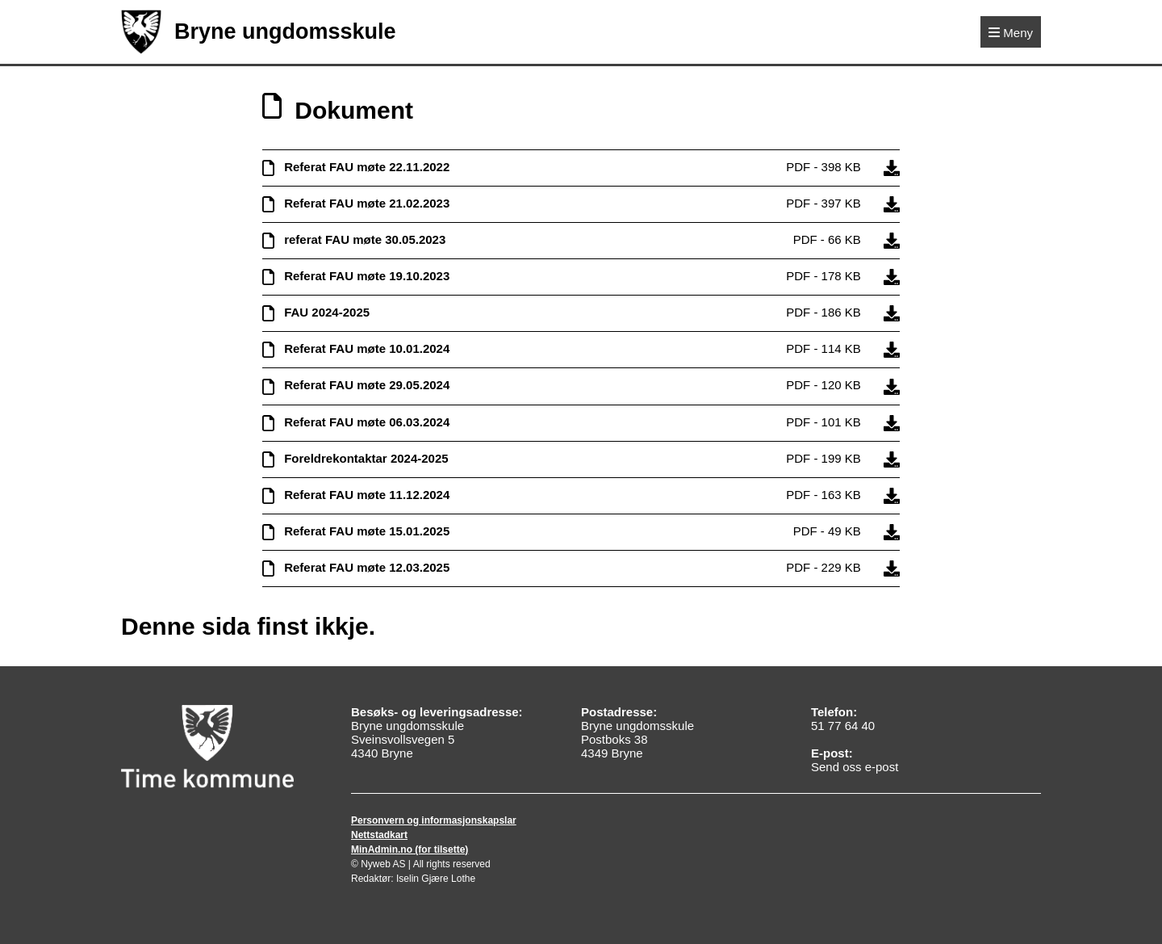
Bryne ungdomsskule (258, 32)
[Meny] (1010, 32)
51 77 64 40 (843, 725)
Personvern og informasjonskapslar (433, 820)
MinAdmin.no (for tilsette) (409, 849)
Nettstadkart (379, 835)
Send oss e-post (854, 767)
